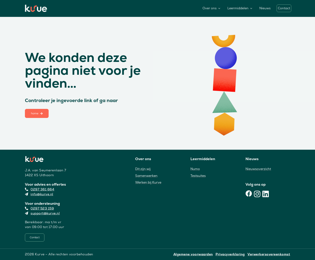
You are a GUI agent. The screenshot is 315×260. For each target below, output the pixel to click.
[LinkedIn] (265, 193)
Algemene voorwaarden (193, 254)
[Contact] (34, 237)
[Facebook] (248, 193)
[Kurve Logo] (36, 6)
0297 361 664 (39, 189)
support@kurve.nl (42, 213)
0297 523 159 (39, 208)
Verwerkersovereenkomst (269, 254)
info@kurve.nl (39, 194)
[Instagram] (257, 193)
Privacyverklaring (230, 254)
